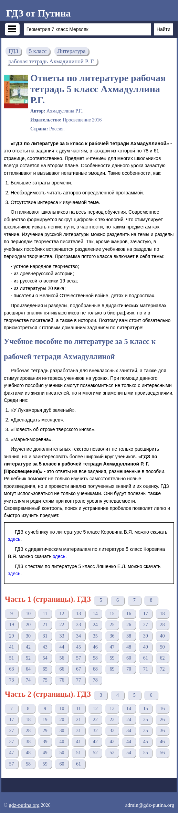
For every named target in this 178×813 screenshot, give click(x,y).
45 (78, 647)
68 (95, 669)
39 (145, 636)
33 (61, 636)
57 (78, 658)
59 (111, 658)
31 (45, 636)
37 (11, 741)
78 (95, 680)
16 (128, 613)
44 (61, 647)
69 (111, 669)
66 (61, 669)
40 (162, 636)
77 (78, 680)
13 (78, 613)
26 (128, 624)
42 (28, 647)
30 (28, 636)
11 (45, 613)
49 (145, 647)
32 (95, 730)
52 (28, 658)
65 (45, 669)
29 (11, 636)
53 (111, 752)
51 (11, 658)
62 (162, 658)
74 (28, 680)
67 (78, 669)
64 (28, 669)
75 (45, 680)
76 (61, 680)
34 (78, 636)
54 (45, 658)
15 (111, 613)
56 (61, 658)
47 (111, 647)
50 (162, 647)
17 (145, 613)
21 (45, 624)
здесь (14, 539)
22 (61, 624)
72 (162, 669)
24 (95, 624)
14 (95, 613)
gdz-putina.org (24, 805)
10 (28, 613)
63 (11, 669)
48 (128, 647)
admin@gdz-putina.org (149, 805)
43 (45, 647)
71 (145, 669)
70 (128, 669)
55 (145, 752)
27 (145, 624)
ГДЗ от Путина (38, 13)
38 (128, 636)
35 (95, 636)
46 (95, 647)
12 (61, 613)
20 (28, 624)
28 (162, 624)
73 (11, 680)
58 (95, 658)
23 (78, 624)
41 (11, 647)
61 (145, 658)
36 (111, 636)
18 (162, 613)
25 (111, 624)
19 (11, 624)
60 (128, 658)
